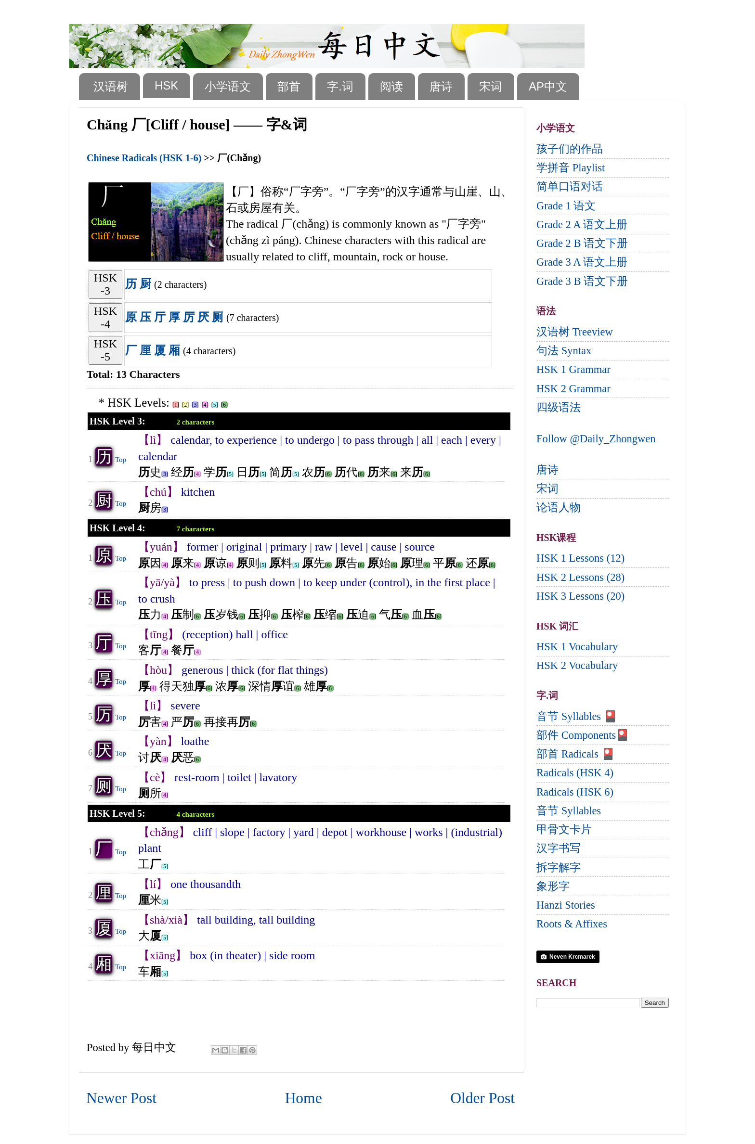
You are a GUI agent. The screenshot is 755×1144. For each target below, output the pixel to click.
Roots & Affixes (571, 924)
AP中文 (548, 86)
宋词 (490, 86)
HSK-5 (105, 350)
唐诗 (441, 86)
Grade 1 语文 (566, 206)
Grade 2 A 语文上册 (581, 225)
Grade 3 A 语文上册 (581, 262)
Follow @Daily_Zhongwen (596, 439)
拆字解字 (558, 867)
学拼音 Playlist (570, 168)
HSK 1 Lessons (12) (580, 558)
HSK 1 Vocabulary (577, 647)
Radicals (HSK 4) (574, 773)
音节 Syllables (568, 811)
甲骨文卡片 (564, 829)
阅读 (391, 86)
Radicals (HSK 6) (574, 792)
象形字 (553, 886)
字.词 (340, 86)
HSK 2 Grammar (573, 389)
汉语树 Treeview (574, 332)
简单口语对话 (569, 186)
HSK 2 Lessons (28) (580, 577)
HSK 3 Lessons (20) (580, 596)
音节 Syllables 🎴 (576, 716)
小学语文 (228, 86)
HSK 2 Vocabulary (577, 665)
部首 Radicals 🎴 (575, 754)
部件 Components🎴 (582, 735)
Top (120, 459)
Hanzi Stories (565, 905)
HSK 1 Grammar (573, 369)
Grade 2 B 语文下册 (582, 243)
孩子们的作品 (569, 149)
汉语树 (110, 86)
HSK (166, 85)
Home (303, 1098)
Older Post (482, 1098)
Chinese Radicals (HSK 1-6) (144, 158)
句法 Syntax (563, 351)
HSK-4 (105, 317)
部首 (288, 86)
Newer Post (121, 1098)
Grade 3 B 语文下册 (582, 281)
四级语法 (558, 407)
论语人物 (558, 507)
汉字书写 (558, 848)
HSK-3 (105, 284)
